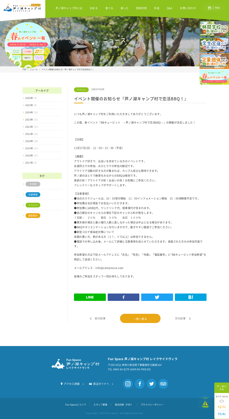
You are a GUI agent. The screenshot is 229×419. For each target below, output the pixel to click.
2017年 (31, 162)
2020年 (31, 141)
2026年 (31, 98)
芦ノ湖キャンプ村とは (69, 8)
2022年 (31, 126)
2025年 (31, 105)
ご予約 (214, 8)
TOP (24, 69)
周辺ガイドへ (99, 383)
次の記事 (180, 318)
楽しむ (125, 8)
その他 (32, 184)
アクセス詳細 (70, 383)
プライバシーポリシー (152, 405)
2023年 (31, 119)
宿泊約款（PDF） (124, 405)
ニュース (34, 69)
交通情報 (33, 194)
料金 (156, 8)
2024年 (31, 112)
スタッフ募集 (100, 405)
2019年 (31, 148)
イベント (33, 205)
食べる (109, 8)
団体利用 (141, 8)
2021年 (31, 134)
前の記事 (100, 318)
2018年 (31, 155)
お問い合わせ (188, 8)
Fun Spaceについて (75, 405)
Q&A (169, 8)
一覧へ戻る (140, 319)
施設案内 (33, 215)
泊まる (94, 8)
